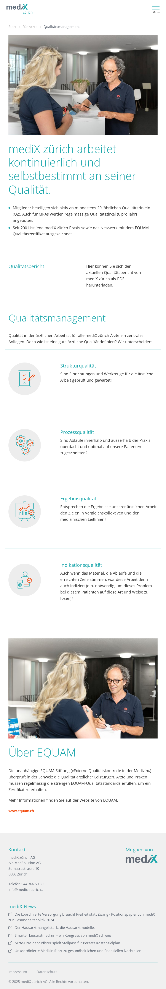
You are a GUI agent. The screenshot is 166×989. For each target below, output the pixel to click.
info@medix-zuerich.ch (27, 889)
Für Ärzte (29, 26)
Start (12, 26)
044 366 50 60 (32, 884)
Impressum (17, 971)
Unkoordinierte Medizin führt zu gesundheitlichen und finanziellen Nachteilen (74, 950)
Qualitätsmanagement (61, 26)
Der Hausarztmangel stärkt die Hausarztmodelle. (51, 927)
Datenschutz (47, 971)
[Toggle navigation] (155, 9)
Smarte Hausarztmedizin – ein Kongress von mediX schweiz (60, 935)
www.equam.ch (21, 810)
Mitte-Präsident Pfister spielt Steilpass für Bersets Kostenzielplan (64, 943)
